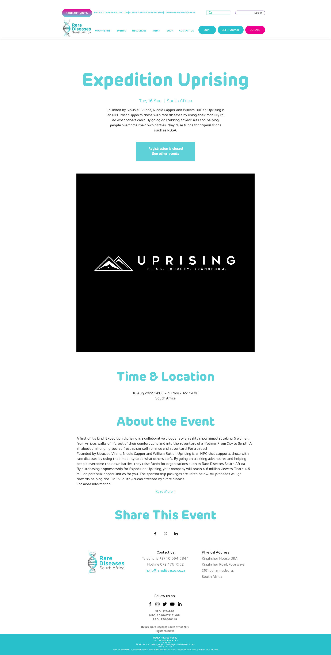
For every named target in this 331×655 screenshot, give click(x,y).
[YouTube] (172, 604)
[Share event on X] (166, 533)
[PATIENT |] (99, 13)
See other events (165, 154)
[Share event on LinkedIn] (176, 533)
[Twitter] (165, 604)
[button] (103, 31)
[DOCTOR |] (123, 12)
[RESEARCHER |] (155, 12)
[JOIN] (207, 30)
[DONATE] (255, 30)
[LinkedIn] (179, 604)
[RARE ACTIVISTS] (77, 13)
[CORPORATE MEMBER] (175, 12)
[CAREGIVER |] (111, 12)
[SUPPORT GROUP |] (138, 12)
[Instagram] (157, 604)
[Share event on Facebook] (155, 533)
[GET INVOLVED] (231, 30)
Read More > (165, 492)
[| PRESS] (190, 12)
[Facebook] (150, 604)
